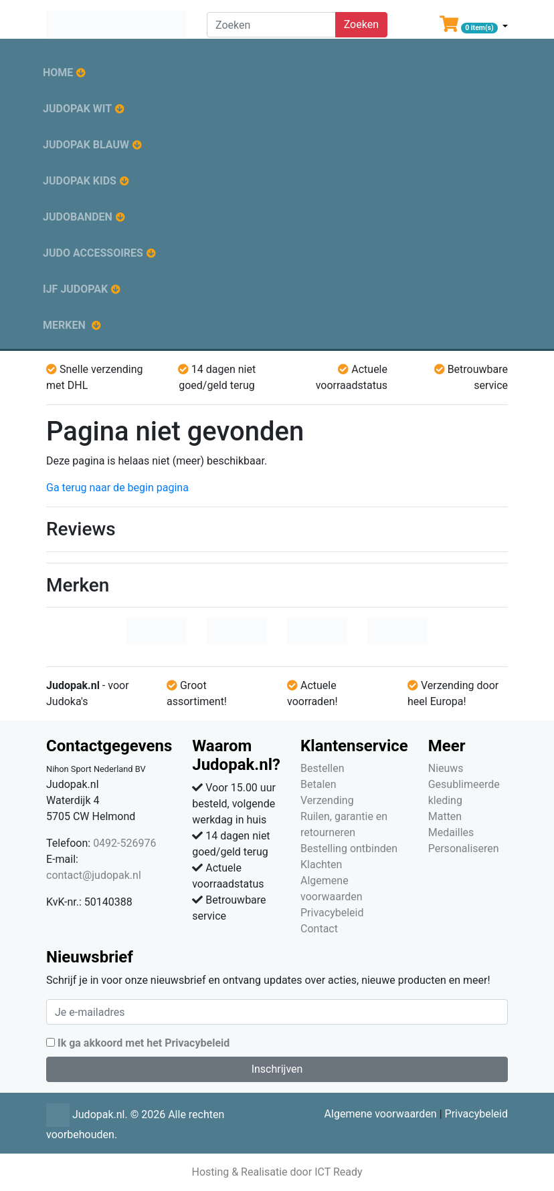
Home (58, 72)
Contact (319, 928)
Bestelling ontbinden (348, 848)
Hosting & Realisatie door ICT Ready (276, 1172)
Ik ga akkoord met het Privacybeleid (143, 1043)
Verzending (327, 800)
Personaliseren (463, 848)
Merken (64, 325)
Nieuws (446, 768)
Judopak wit (77, 108)
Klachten (321, 864)
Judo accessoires (93, 253)
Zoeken (361, 24)
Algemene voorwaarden (381, 1113)
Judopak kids (79, 180)
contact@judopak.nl (93, 875)
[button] (474, 26)
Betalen (318, 784)
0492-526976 (124, 843)
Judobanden (77, 217)
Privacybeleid (331, 912)
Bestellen (322, 768)
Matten (445, 816)
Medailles (451, 832)
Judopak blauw (86, 144)
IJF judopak (75, 289)
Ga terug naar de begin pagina (117, 487)
